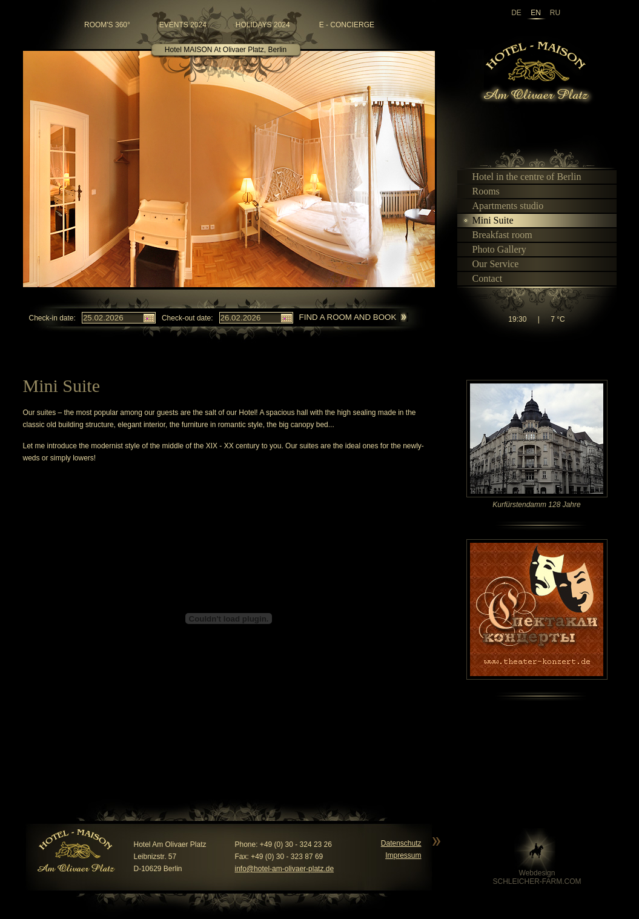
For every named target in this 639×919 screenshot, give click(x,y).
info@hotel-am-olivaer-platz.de (284, 868)
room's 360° (107, 25)
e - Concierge (346, 25)
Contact (482, 278)
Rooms (481, 191)
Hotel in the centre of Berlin (521, 176)
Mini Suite (488, 220)
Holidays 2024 (263, 25)
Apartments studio (503, 206)
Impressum (403, 855)
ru (555, 13)
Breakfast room (497, 235)
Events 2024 (183, 25)
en (536, 13)
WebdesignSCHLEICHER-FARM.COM (536, 877)
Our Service (490, 264)
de (516, 13)
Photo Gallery (494, 249)
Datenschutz (401, 843)
